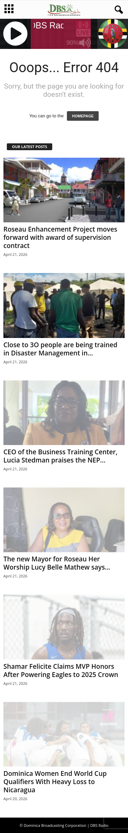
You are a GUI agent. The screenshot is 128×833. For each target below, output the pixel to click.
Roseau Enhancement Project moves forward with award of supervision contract (60, 237)
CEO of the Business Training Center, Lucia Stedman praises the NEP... (60, 456)
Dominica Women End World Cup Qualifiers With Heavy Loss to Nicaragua (55, 781)
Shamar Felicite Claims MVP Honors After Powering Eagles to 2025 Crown (60, 670)
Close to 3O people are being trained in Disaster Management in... (60, 348)
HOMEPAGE (83, 116)
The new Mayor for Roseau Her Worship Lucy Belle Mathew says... (56, 563)
